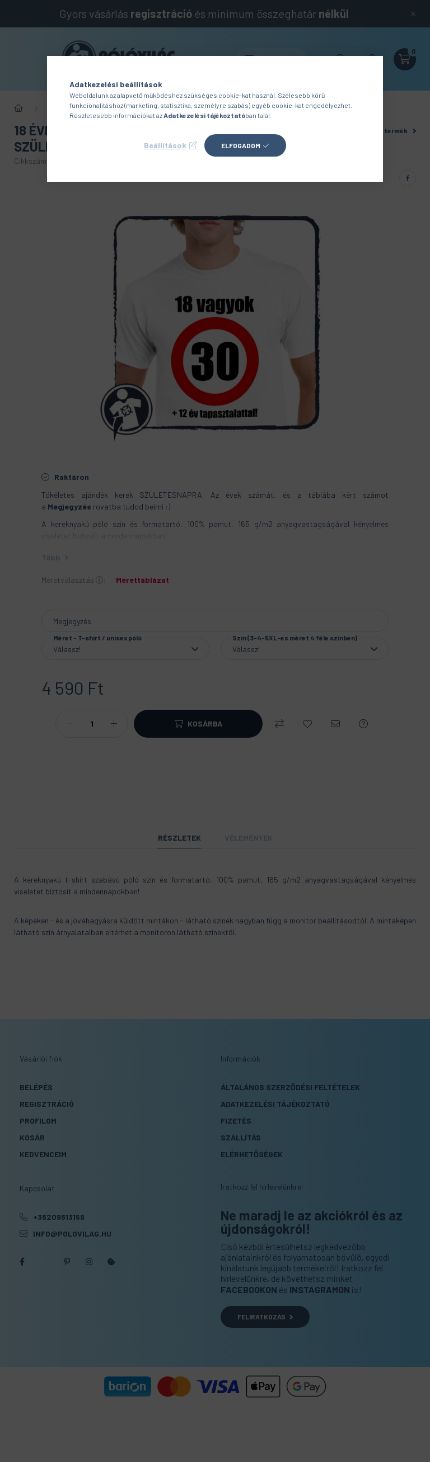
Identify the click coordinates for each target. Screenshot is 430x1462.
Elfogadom (240, 145)
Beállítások (165, 145)
